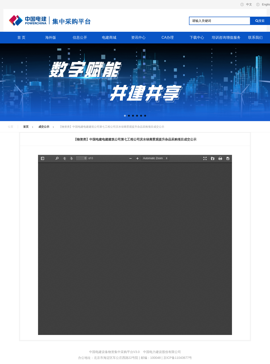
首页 (26, 126)
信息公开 (80, 37)
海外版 (50, 37)
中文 (246, 4)
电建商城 (109, 37)
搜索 (260, 21)
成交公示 (43, 126)
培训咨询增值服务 (226, 37)
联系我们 (255, 37)
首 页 (21, 37)
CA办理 (168, 37)
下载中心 (197, 37)
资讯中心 (138, 37)
